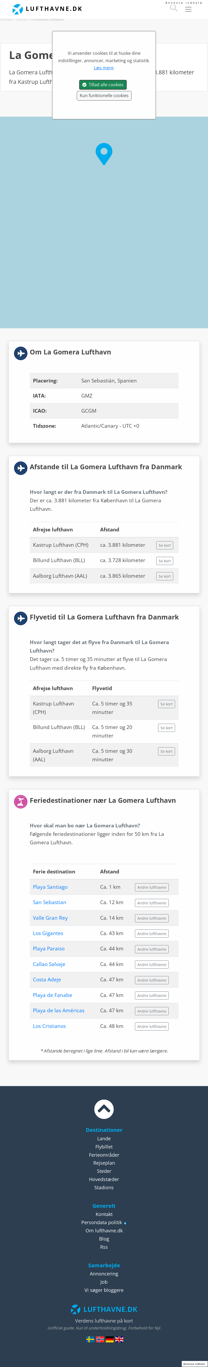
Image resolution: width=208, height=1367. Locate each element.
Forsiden (6, 19)
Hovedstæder (104, 1179)
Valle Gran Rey (50, 917)
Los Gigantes (48, 933)
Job (104, 1282)
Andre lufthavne (151, 887)
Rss (104, 1247)
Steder (104, 1171)
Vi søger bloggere (104, 1290)
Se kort (165, 545)
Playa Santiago (50, 886)
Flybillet (104, 1146)
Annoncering (104, 1273)
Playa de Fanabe (52, 995)
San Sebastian (49, 902)
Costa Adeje (47, 979)
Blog (104, 1239)
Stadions (104, 1187)
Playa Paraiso (49, 948)
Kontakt (104, 1214)
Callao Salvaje (49, 964)
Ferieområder (104, 1155)
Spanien (22, 19)
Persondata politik (101, 1222)
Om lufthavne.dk (104, 1230)
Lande (104, 1138)
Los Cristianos (49, 1026)
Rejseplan (104, 1163)
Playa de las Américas (58, 1010)
